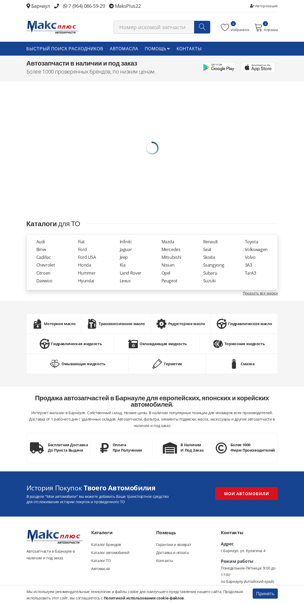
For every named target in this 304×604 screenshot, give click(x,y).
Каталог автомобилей (110, 552)
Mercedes (170, 249)
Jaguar (126, 249)
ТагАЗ (250, 273)
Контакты (189, 48)
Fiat (81, 241)
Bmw (41, 249)
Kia (123, 265)
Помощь (157, 48)
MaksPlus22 (125, 6)
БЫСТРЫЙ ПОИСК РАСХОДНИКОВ (64, 48)
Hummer (87, 273)
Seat (207, 249)
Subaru (210, 273)
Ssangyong (213, 265)
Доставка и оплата (172, 552)
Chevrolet (45, 265)
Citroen (43, 273)
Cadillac (43, 257)
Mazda (167, 241)
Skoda (209, 257)
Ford (82, 249)
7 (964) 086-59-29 (84, 6)
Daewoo (44, 280)
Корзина (266, 27)
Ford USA (87, 257)
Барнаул (38, 6)
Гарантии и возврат (173, 544)
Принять (265, 594)
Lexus (125, 280)
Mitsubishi (171, 257)
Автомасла (124, 48)
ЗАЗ (248, 265)
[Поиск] (202, 27)
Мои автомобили (246, 493)
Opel (166, 273)
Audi (40, 241)
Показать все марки (260, 293)
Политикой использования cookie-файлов (144, 598)
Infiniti (126, 241)
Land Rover (131, 273)
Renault (210, 241)
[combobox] (162, 27)
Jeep (124, 257)
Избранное (235, 27)
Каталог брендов (106, 544)
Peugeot (169, 280)
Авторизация (264, 5)
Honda (84, 265)
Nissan (168, 265)
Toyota (251, 241)
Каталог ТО (101, 560)
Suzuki (209, 280)
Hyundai (86, 280)
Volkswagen (256, 249)
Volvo (250, 257)
